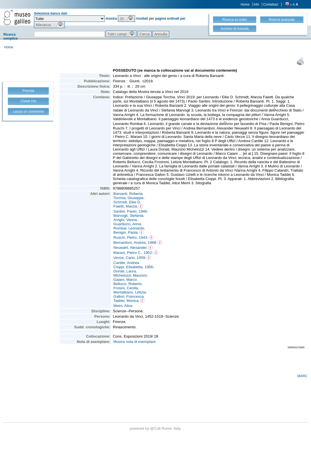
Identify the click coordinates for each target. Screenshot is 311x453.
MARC (302, 376)
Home (245, 4)
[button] (126, 18)
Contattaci (270, 4)
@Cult (156, 428)
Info (256, 4)
